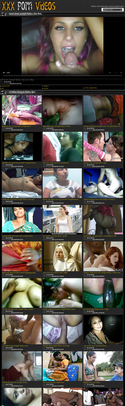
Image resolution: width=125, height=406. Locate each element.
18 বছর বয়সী (6, 86)
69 (2, 88)
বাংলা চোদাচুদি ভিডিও (91, 88)
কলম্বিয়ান (46, 86)
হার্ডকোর (46, 88)
